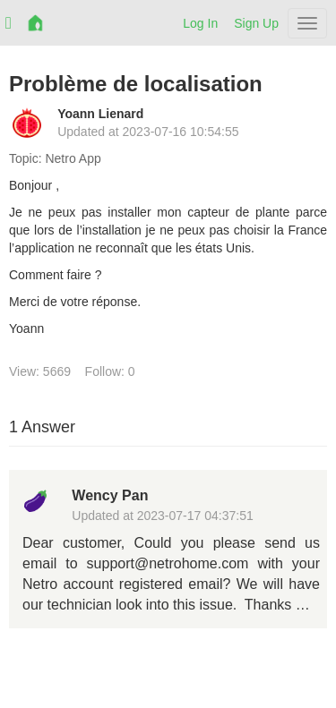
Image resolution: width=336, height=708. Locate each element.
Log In (200, 23)
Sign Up (256, 23)
